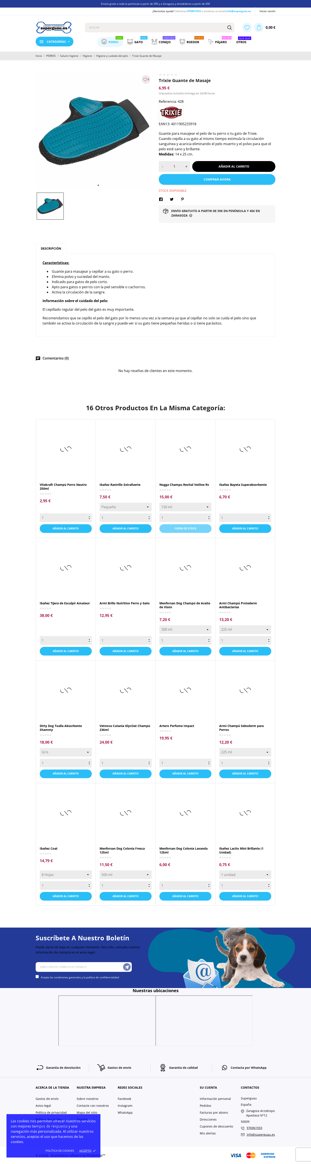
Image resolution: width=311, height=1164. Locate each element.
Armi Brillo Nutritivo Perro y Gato (125, 603)
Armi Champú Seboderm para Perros (241, 728)
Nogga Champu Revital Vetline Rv (184, 485)
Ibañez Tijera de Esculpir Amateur (65, 603)
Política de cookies (60, 1151)
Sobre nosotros (87, 1099)
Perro (112, 40)
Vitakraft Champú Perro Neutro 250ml (63, 487)
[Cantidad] (174, 166)
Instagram (125, 1106)
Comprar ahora (217, 179)
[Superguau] (57, 27)
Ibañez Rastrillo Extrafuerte (120, 485)
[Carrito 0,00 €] (264, 27)
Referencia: (168, 101)
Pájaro (220, 40)
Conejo (163, 40)
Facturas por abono (214, 1112)
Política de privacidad (51, 1112)
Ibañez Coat (48, 848)
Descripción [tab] (51, 248)
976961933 (194, 11)
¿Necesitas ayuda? (163, 11)
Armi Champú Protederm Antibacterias (238, 605)
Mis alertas (208, 1133)
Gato (137, 40)
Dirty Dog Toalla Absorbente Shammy (61, 728)
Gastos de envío (47, 1099)
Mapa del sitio (87, 1112)
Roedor (191, 40)
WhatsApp (125, 1112)
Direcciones (208, 1119)
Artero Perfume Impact (176, 726)
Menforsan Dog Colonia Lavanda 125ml (183, 850)
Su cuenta (208, 1087)
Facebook (124, 1099)
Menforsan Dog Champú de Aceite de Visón (184, 605)
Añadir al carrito (234, 166)
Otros (243, 41)
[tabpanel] (94, 131)
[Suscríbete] (127, 967)
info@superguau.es (238, 11)
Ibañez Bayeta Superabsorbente (243, 485)
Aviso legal (43, 1106)
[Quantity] (66, 517)
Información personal (215, 1099)
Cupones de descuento (216, 1126)
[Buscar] (229, 27)
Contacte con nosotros (93, 1106)
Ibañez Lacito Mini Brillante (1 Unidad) (241, 850)
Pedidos (205, 1106)
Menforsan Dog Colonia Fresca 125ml (122, 850)
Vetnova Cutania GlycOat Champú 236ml (125, 728)
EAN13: (164, 124)
